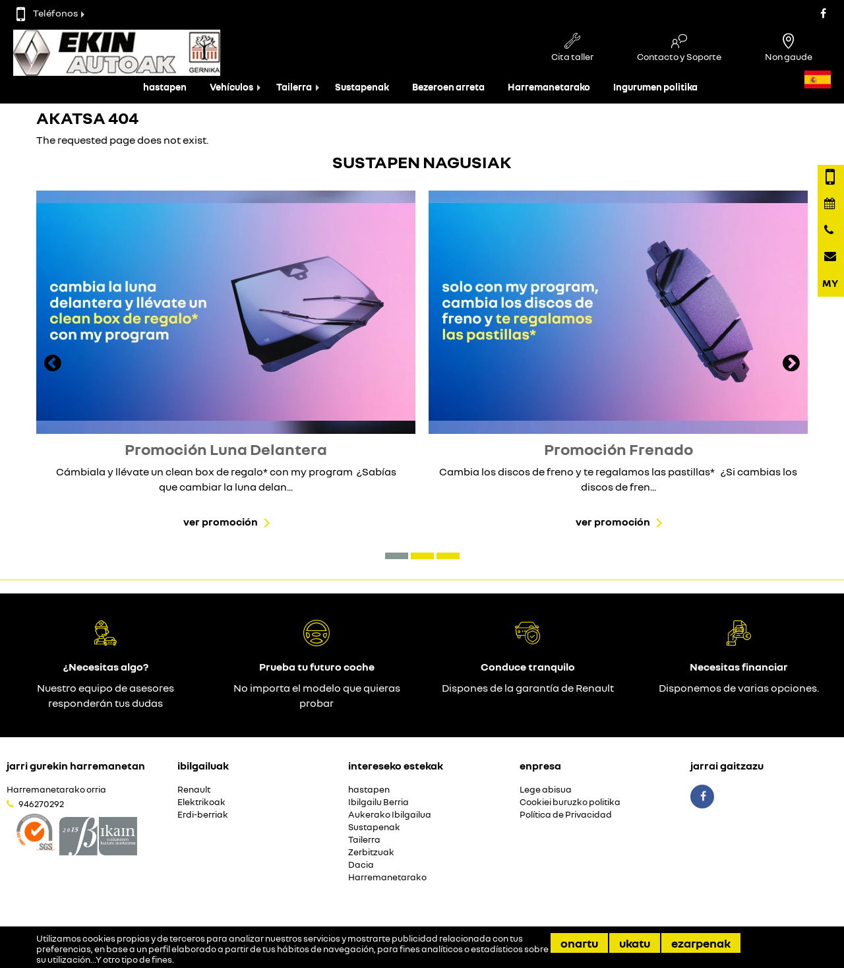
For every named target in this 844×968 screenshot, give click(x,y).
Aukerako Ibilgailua (389, 815)
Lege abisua (546, 790)
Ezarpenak (701, 943)
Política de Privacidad (566, 815)
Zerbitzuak (371, 852)
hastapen (165, 86)
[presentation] (52, 364)
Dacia (361, 865)
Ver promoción (220, 521)
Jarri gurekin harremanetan (76, 765)
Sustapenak (362, 86)
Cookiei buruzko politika (570, 802)
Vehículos (231, 86)
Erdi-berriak (202, 815)
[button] (396, 555)
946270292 (41, 804)
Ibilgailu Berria (378, 802)
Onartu (579, 943)
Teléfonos (47, 12)
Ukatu (634, 943)
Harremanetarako (549, 86)
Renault (193, 790)
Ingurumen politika (655, 86)
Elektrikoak (201, 802)
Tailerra (294, 86)
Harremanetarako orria (56, 790)
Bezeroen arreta (448, 86)
